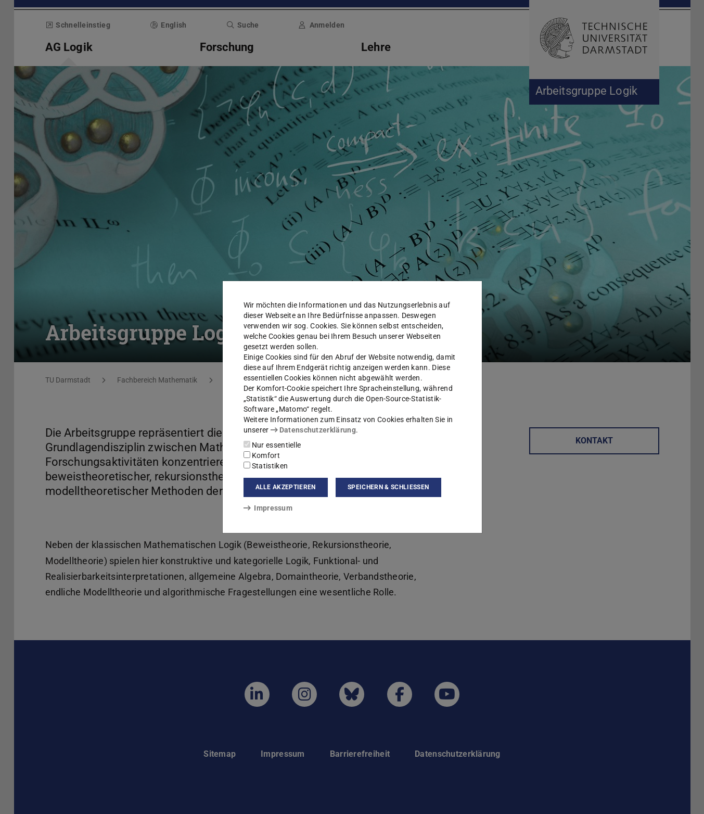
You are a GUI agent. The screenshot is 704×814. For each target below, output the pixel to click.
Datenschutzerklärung (313, 430)
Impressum (268, 508)
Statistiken (266, 466)
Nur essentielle (272, 445)
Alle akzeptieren (285, 487)
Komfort (262, 455)
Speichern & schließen (388, 487)
